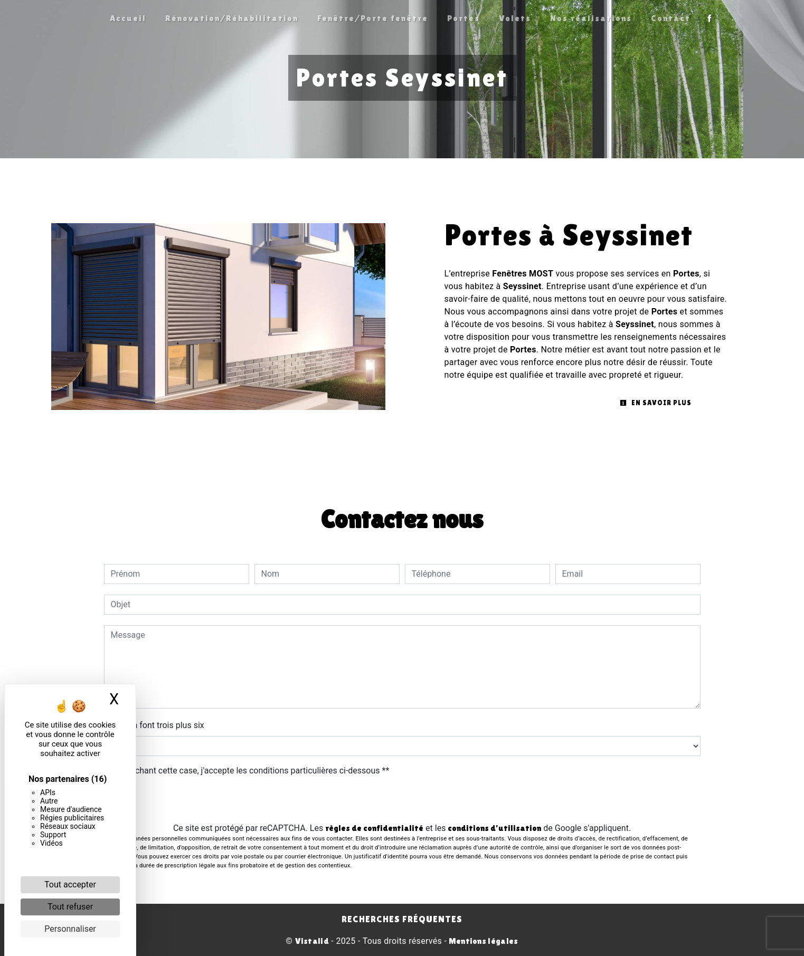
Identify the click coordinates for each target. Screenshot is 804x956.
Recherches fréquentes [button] (402, 919)
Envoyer (402, 801)
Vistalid (312, 941)
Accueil (128, 18)
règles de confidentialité (374, 828)
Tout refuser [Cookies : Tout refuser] (70, 907)
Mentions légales (482, 941)
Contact (671, 18)
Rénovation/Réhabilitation (231, 18)
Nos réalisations (591, 18)
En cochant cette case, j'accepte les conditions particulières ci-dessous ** (252, 771)
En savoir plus (656, 403)
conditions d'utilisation (494, 828)
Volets (515, 18)
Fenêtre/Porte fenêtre (372, 18)
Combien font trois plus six (154, 725)
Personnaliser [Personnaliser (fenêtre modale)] (70, 929)
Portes (463, 18)
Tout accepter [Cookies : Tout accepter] (70, 884)
